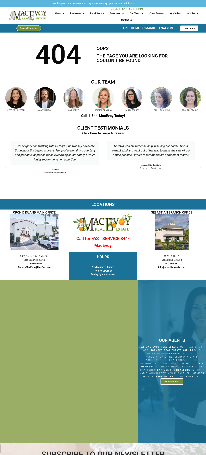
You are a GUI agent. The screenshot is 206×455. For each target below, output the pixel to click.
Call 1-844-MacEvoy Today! (103, 116)
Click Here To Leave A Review (103, 133)
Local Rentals (97, 13)
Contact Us (126, 20)
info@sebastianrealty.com (171, 267)
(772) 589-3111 (172, 263)
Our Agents (172, 340)
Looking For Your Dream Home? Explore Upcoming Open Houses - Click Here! (106, 3)
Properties (77, 13)
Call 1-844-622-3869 (126, 9)
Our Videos (176, 13)
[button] (5, 167)
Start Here (117, 13)
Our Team (137, 13)
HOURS (103, 257)
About (59, 13)
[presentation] (6, 448)
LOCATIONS (103, 204)
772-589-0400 (34, 263)
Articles (193, 13)
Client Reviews (157, 13)
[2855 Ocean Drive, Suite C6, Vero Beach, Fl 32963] (69, 361)
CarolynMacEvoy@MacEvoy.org (34, 267)
